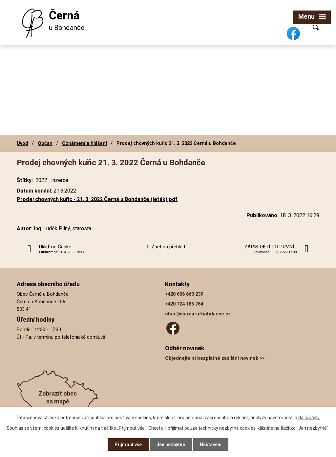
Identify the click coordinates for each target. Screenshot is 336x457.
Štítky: (25, 180)
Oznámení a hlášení (84, 143)
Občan (45, 143)
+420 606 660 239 (184, 294)
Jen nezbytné (171, 444)
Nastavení (210, 444)
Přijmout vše (128, 444)
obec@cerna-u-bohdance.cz (198, 314)
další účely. (309, 417)
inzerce (59, 180)
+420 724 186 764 (184, 304)
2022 (41, 180)
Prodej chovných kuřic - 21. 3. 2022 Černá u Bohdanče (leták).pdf (97, 199)
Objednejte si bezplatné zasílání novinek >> (215, 358)
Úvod (22, 143)
